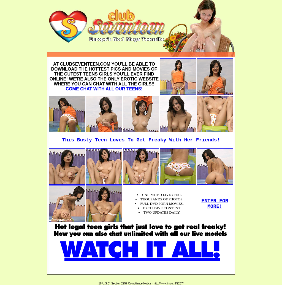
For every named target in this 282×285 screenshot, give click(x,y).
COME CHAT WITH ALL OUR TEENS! (104, 89)
